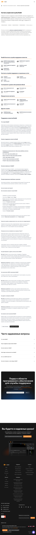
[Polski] (33, 526)
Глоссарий (6, 481)
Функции (6, 471)
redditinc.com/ (22, 65)
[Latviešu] (28, 526)
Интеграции (6, 473)
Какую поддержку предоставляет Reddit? (18, 343)
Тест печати (6, 487)
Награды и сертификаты (30, 468)
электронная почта (6, 199)
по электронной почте (24, 127)
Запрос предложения (18, 474)
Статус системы (18, 470)
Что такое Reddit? (18, 338)
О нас (30, 466)
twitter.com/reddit (6, 80)
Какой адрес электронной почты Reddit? (18, 351)
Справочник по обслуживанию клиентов (9, 5)
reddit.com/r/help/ (6, 69)
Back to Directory (5, 325)
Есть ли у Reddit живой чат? (18, 356)
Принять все (5, 530)
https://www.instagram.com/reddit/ (13, 160)
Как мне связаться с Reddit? (18, 347)
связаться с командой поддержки (16, 30)
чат (22, 20)
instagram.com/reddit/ (7, 77)
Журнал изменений (18, 472)
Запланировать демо (27, 436)
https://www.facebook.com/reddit (13, 158)
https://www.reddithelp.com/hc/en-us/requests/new (18, 169)
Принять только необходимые (14, 530)
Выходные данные (30, 474)
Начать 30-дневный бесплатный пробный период (13, 436)
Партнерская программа (30, 472)
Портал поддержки (18, 466)
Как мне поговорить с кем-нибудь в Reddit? (18, 360)
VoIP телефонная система (18, 485)
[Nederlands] (30, 526)
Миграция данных (18, 468)
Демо (27, 392)
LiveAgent (20, 388)
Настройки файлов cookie (7, 531)
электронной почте (5, 17)
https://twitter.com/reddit (10, 156)
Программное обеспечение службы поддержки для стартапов (18, 500)
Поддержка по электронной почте (9, 150)
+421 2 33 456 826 (5, 505)
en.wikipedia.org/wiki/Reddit (8, 112)
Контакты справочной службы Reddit (23, 5)
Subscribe (32, 517)
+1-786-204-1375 (5, 509)
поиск (25, 141)
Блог (6, 479)
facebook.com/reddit (23, 77)
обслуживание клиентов (27, 387)
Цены (6, 469)
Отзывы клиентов (29, 470)
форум (7, 144)
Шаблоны (6, 485)
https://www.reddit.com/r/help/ (15, 155)
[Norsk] (32, 526)
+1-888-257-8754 (5, 507)
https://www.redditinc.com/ (12, 153)
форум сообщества (18, 143)
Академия (6, 483)
